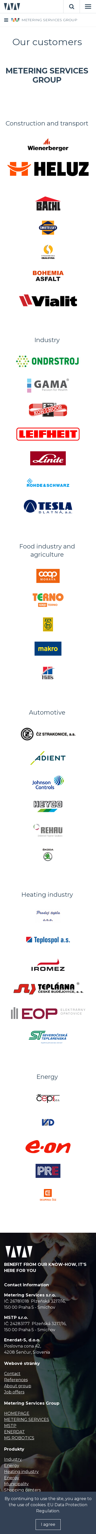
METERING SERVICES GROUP (49, 20)
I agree (48, 1524)
